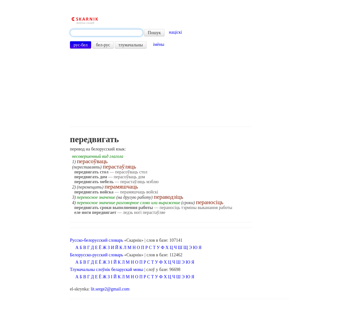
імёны (158, 44)
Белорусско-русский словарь (96, 254)
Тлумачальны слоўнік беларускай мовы (106, 269)
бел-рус (103, 44)
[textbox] (106, 32)
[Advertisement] (161, 87)
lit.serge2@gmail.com (110, 289)
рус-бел (81, 44)
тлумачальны (130, 44)
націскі (175, 32)
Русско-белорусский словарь (96, 240)
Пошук (154, 32)
